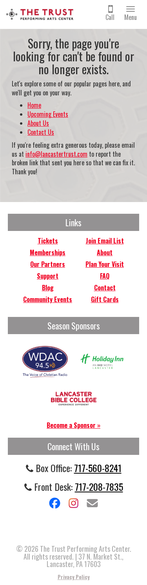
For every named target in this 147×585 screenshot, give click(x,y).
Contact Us (40, 132)
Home (34, 105)
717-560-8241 (98, 468)
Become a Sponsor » (73, 425)
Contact (105, 287)
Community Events (47, 299)
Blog (48, 287)
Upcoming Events (47, 114)
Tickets (48, 240)
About (105, 252)
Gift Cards (105, 299)
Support (47, 276)
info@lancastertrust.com (56, 154)
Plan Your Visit (104, 264)
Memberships (47, 252)
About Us (38, 123)
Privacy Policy (74, 577)
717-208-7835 (99, 486)
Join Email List (105, 240)
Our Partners (47, 264)
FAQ (104, 276)
